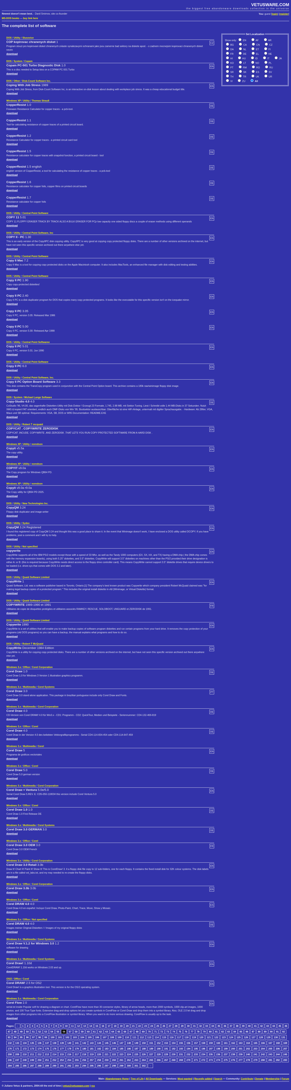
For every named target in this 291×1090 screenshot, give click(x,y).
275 (226, 1060)
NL (244, 49)
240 (248, 1054)
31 (194, 1026)
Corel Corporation (42, 667)
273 (211, 1060)
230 (174, 1054)
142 (84, 1043)
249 (32, 1060)
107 (105, 1037)
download (12, 53)
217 (77, 1054)
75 (179, 1031)
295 (92, 1065)
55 (58, 1031)
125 (239, 1037)
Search (218, 1078)
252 (55, 1060)
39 (243, 1026)
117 (179, 1037)
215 (62, 1054)
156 (188, 1043)
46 (286, 1026)
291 (62, 1065)
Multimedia (29, 686)
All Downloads (154, 1078)
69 (143, 1031)
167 (270, 1043)
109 (120, 1037)
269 (181, 1060)
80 (210, 1031)
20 (127, 1026)
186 (129, 1048)
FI (269, 49)
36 (224, 1026)
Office (26, 667)
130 (276, 1037)
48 (15, 1031)
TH (231, 76)
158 (203, 1043)
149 (136, 1043)
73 (167, 1031)
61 (94, 1031)
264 (144, 1060)
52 (39, 1031)
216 (69, 1054)
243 (270, 1054)
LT (244, 63)
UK (257, 76)
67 (131, 1031)
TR (244, 76)
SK (244, 72)
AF (257, 40)
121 (209, 1037)
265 (151, 1060)
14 (90, 1026)
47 (9, 1031)
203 (255, 1048)
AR (269, 40)
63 (106, 1031)
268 (174, 1060)
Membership (272, 1078)
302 (144, 1065)
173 (32, 1048)
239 (240, 1054)
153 (166, 1043)
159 (211, 1043)
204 (263, 1048)
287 (32, 1065)
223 (121, 1054)
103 (75, 1037)
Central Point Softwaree (36, 342)
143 (92, 1043)
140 (69, 1043)
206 (278, 1048)
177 (62, 1048)
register (284, 13)
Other (17, 80)
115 (164, 1037)
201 (240, 1048)
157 (196, 1043)
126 (246, 1037)
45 (279, 1026)
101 (60, 1037)
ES (257, 72)
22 (139, 1026)
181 (92, 1048)
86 (247, 1031)
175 (47, 1048)
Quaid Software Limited (35, 577)
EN (244, 40)
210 (25, 1054)
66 (125, 1031)
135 (32, 1043)
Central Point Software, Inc (37, 232)
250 (40, 1060)
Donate (259, 1078)
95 (21, 1037)
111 (134, 1037)
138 (55, 1043)
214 (55, 1054)
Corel (35, 726)
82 (222, 1031)
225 (136, 1054)
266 (159, 1060)
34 (212, 1026)
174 (40, 1048)
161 (226, 1043)
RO (258, 67)
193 (181, 1048)
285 (17, 1065)
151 (151, 1043)
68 (137, 1031)
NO (257, 63)
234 (203, 1054)
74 (173, 1031)
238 (233, 1054)
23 (145, 1026)
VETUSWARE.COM (270, 4)
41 (255, 1026)
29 (182, 1026)
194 (188, 1048)
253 (62, 1060)
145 (107, 1043)
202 (248, 1048)
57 (70, 1031)
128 (261, 1037)
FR (231, 53)
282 (278, 1060)
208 (10, 1054)
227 (151, 1054)
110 (127, 1037)
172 (25, 1048)
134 (25, 1043)
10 (66, 1026)
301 (136, 1065)
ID (256, 58)
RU (271, 67)
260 (114, 1060)
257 (92, 1060)
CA (245, 44)
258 (99, 1060)
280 (263, 1060)
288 (40, 1065)
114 (157, 1037)
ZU (243, 81)
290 (55, 1065)
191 (166, 1048)
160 (218, 1043)
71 (155, 1031)
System (18, 61)
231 (181, 1054)
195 (196, 1048)
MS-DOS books (10, 18)
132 (10, 1043)
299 (121, 1065)
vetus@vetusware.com (76, 1085)
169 (285, 1043)
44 (273, 1026)
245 (285, 1054)
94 (15, 1037)
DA (232, 49)
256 (84, 1060)
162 (233, 1043)
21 (133, 1026)
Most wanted (185, 1078)
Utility (17, 37)
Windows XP (13, 100)
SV (270, 72)
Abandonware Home (117, 1078)
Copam (28, 61)
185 (121, 1048)
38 (237, 1026)
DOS (9, 37)
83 (228, 1031)
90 (271, 1031)
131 (283, 1037)
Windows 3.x (13, 667)
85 (240, 1031)
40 (249, 1026)
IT (268, 58)
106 (97, 1037)
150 (144, 1043)
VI (231, 81)
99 (45, 1037)
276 (233, 1060)
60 (88, 1031)
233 (196, 1054)
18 (115, 1026)
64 (112, 1031)
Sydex (25, 523)
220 (99, 1054)
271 (196, 1060)
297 (107, 1065)
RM (244, 67)
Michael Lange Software (38, 397)
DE (244, 53)
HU (244, 58)
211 (32, 1054)
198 (218, 1048)
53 (45, 1031)
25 (157, 1026)
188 (144, 1048)
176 (55, 1048)
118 (186, 1037)
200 (233, 1048)
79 (204, 1031)
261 (121, 1060)
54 (51, 1031)
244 (278, 1054)
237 (226, 1054)
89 (265, 1031)
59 (82, 1031)
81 (216, 1031)
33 (206, 1026)
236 (218, 1054)
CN (258, 44)
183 (107, 1048)
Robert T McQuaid (32, 643)
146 (114, 1043)
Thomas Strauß (40, 100)
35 (218, 1026)
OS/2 (9, 978)
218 (84, 1054)
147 (121, 1043)
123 (224, 1037)
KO (232, 63)
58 (76, 1031)
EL (257, 53)
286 (25, 1065)
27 (170, 1026)
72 (161, 1031)
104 (82, 1037)
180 (84, 1048)
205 (270, 1048)
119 (194, 1037)
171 (17, 1048)
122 (216, 1037)
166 (263, 1043)
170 (10, 1048)
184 (114, 1048)
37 (231, 1026)
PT (231, 67)
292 (69, 1065)
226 (144, 1054)
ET (257, 49)
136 (40, 1043)
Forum (285, 1078)
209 (17, 1054)
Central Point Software (35, 213)
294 (84, 1065)
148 (129, 1043)
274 (218, 1060)
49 (21, 1031)
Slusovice (28, 37)
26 (164, 1026)
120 (201, 1037)
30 (188, 1026)
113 (149, 1037)
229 (166, 1054)
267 (166, 1060)
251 (47, 1060)
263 (136, 1060)
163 (240, 1043)
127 (253, 1037)
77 (192, 1031)
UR (270, 76)
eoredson (37, 444)
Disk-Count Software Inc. (36, 80)
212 (40, 1054)
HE (270, 53)
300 (129, 1065)
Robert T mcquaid (32, 424)
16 (103, 1026)
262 (129, 1060)
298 (114, 1065)
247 (17, 1060)
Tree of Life (137, 1078)
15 (96, 1026)
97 (33, 1037)
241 (255, 1054)
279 (255, 1060)
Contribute (247, 1078)
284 (10, 1065)
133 (17, 1043)
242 (263, 1054)
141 (77, 1043)
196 (203, 1048)
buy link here (30, 18)
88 (259, 1031)
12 (78, 1026)
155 (181, 1043)
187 (136, 1048)
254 (69, 1060)
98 (39, 1037)
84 (234, 1031)
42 (261, 1026)
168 (278, 1043)
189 (151, 1048)
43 (267, 1026)
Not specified (30, 546)
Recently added (203, 1078)
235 (211, 1054)
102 (67, 1037)
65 (119, 1031)
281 (270, 1060)
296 (99, 1065)
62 (100, 1031)
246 (10, 1060)
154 (174, 1043)
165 (255, 1043)
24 (151, 1026)
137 (47, 1043)
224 (129, 1054)
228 (159, 1054)
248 (25, 1060)
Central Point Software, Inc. (38, 377)
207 (285, 1048)
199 (226, 1048)
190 (159, 1048)
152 (159, 1043)
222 (114, 1054)
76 (186, 1031)
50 (27, 1031)
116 (172, 1037)
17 (109, 1026)
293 (77, 1065)
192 (174, 1048)
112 (142, 1037)
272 (203, 1060)
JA (280, 58)
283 (285, 1060)
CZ (270, 44)
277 (240, 1060)
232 (188, 1054)
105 (90, 1037)
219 (92, 1054)
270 (188, 1060)
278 (248, 1060)
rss (93, 1085)
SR (232, 72)
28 (176, 1026)
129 (268, 1037)
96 (27, 1037)
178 (69, 1048)
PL (270, 63)
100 (52, 1037)
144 (99, 1043)
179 (77, 1048)
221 (107, 1054)
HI (231, 58)
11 (72, 1026)
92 (283, 1031)
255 (77, 1060)
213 (47, 1054)
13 (84, 1026)
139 (62, 1043)
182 (99, 1048)
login (275, 13)
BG (232, 44)
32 (200, 1026)
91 (277, 1031)
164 (248, 1043)
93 (9, 1037)
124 (231, 1037)
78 (198, 1031)
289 (47, 1065)
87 (253, 1031)
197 (211, 1048)
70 (149, 1031)
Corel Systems (46, 686)
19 (121, 1026)
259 (107, 1060)
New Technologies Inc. (35, 503)
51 (33, 1031)
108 (112, 1037)
